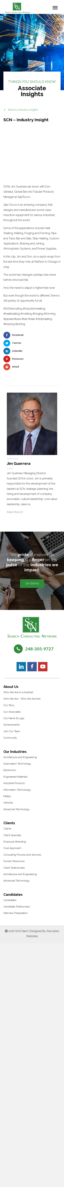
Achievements (11, 724)
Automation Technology (17, 763)
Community (10, 737)
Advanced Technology (16, 809)
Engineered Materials (15, 776)
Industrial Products (14, 783)
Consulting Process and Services (22, 854)
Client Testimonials (14, 867)
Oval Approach (12, 848)
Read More (15, 512)
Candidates (9, 900)
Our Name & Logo (13, 718)
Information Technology (17, 789)
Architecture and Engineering (20, 757)
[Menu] (55, 8)
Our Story (9, 705)
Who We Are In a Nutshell (18, 692)
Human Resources (14, 861)
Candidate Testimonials (16, 906)
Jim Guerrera (18, 463)
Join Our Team (11, 731)
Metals (7, 796)
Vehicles (8, 802)
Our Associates (12, 711)
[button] (20, 109)
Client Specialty (12, 835)
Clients (7, 828)
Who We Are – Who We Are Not (21, 698)
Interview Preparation (15, 913)
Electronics (9, 770)
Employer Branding (14, 841)
